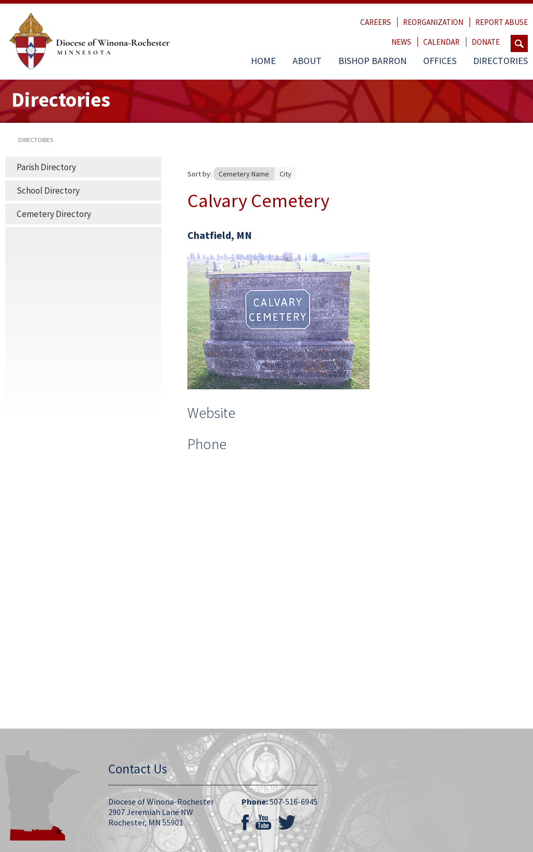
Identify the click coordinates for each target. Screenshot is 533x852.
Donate (486, 42)
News (401, 42)
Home (263, 61)
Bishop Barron (372, 61)
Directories (500, 61)
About (307, 61)
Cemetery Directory (54, 214)
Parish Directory (46, 167)
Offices (439, 61)
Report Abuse (501, 22)
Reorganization (433, 22)
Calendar (441, 42)
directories (35, 140)
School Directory (48, 190)
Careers (375, 22)
